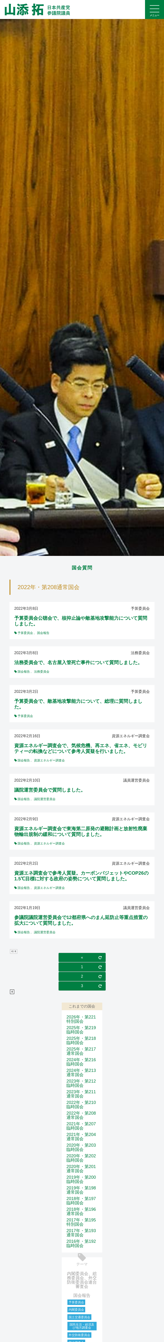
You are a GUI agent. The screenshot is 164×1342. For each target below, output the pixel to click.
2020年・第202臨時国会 (81, 1158)
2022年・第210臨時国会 (81, 1104)
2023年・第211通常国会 (81, 1093)
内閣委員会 (76, 1309)
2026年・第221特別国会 (81, 1019)
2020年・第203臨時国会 (81, 1147)
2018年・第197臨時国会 (81, 1200)
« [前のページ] (82, 957)
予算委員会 (76, 1302)
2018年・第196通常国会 (81, 1211)
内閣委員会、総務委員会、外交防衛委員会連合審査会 (82, 1280)
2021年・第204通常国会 (81, 1136)
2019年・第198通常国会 (81, 1190)
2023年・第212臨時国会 (81, 1083)
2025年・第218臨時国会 (81, 1040)
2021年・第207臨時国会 (81, 1126)
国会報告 (81, 1295)
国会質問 (82, 567)
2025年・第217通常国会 (81, 1051)
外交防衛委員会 (79, 1335)
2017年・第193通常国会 (81, 1232)
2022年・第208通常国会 (81, 1115)
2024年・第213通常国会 (81, 1072)
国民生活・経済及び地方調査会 (82, 1326)
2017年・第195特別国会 (81, 1222)
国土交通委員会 (79, 1317)
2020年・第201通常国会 (81, 1168)
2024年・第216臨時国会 (81, 1061)
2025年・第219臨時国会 (81, 1029)
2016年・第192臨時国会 (81, 1243)
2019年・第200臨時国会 (81, 1179)
